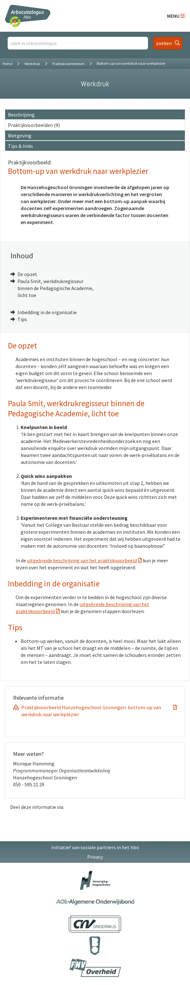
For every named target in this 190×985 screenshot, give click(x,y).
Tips (22, 319)
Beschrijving (21, 114)
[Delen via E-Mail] (181, 820)
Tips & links (20, 146)
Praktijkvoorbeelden (68, 63)
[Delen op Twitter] (167, 820)
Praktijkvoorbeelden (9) (34, 125)
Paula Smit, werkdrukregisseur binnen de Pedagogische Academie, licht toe (56, 288)
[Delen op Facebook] (141, 820)
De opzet (27, 274)
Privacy (95, 857)
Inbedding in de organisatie (47, 312)
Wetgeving (20, 135)
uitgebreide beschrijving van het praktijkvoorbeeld (82, 560)
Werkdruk (32, 63)
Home (7, 63)
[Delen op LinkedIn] (154, 820)
